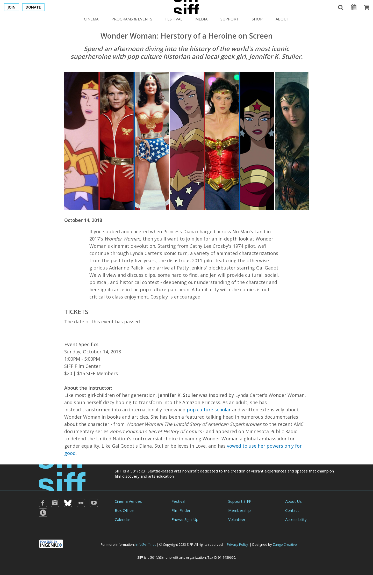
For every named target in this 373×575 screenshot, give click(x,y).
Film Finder (181, 510)
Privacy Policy (237, 544)
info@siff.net (145, 544)
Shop (257, 18)
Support (229, 18)
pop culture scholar (209, 409)
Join (12, 7)
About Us (293, 501)
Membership (239, 510)
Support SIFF (239, 501)
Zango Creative (285, 544)
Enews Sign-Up (184, 519)
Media (201, 18)
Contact (292, 510)
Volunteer (237, 519)
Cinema (91, 18)
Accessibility (296, 519)
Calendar (122, 519)
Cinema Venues (128, 501)
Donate (33, 7)
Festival (173, 18)
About (282, 18)
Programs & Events (131, 18)
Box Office (124, 510)
